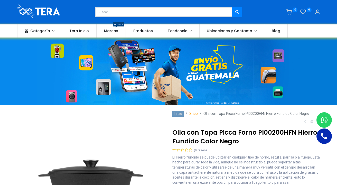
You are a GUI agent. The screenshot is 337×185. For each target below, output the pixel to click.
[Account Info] (317, 13)
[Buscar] (237, 12)
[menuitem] (79, 31)
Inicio (178, 114)
